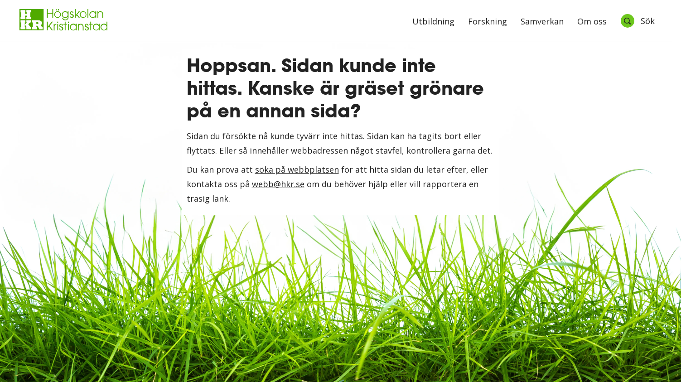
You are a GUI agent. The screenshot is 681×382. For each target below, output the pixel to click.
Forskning (487, 22)
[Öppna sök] (637, 21)
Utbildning (433, 22)
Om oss (592, 22)
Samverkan (542, 22)
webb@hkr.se (278, 184)
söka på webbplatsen (297, 169)
